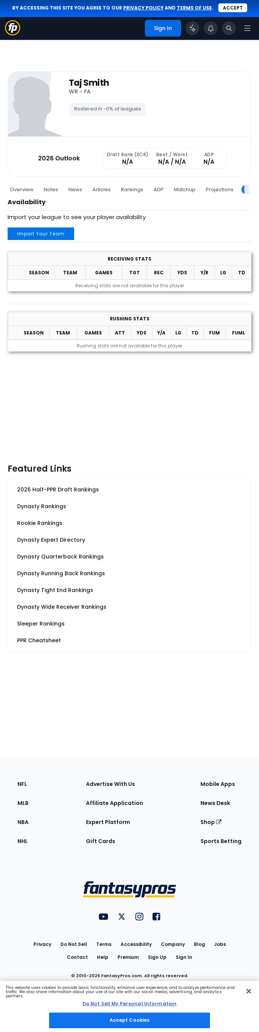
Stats (250, 189)
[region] (129, 1006)
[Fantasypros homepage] (12, 33)
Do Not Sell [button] (73, 944)
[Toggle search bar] (229, 28)
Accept (233, 8)
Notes (51, 189)
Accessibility (136, 944)
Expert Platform (108, 822)
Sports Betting (221, 841)
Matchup (184, 189)
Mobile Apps (217, 784)
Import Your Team (41, 233)
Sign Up (157, 957)
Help (102, 957)
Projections (220, 189)
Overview (21, 189)
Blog (199, 944)
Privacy (42, 944)
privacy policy (143, 8)
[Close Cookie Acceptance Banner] (248, 991)
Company (173, 944)
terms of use (194, 8)
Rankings (132, 189)
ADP (159, 189)
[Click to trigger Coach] (192, 28)
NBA (23, 822)
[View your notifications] (211, 28)
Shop (210, 822)
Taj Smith (89, 83)
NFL (22, 784)
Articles (101, 189)
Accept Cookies (130, 1020)
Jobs (220, 944)
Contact (77, 957)
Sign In (184, 957)
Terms (103, 944)
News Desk (215, 803)
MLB (23, 803)
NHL (22, 841)
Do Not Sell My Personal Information (129, 1003)
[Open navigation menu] (247, 28)
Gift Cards (100, 841)
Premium (128, 957)
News (75, 189)
